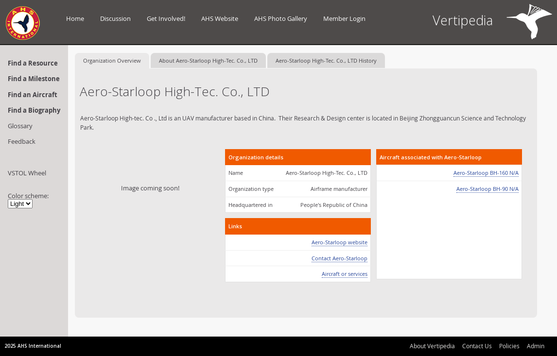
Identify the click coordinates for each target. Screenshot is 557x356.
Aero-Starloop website (339, 242)
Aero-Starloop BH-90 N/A (487, 188)
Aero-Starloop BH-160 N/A (486, 172)
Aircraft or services (344, 273)
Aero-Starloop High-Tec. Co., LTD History (326, 60)
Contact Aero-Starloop (339, 258)
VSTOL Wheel (27, 173)
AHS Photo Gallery (280, 18)
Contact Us (477, 346)
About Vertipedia (432, 346)
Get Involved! (166, 18)
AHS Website (219, 18)
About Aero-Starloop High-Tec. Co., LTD (208, 60)
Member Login (344, 18)
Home (75, 18)
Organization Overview (112, 60)
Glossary (20, 125)
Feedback (21, 141)
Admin (535, 346)
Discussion (115, 18)
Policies (509, 346)
